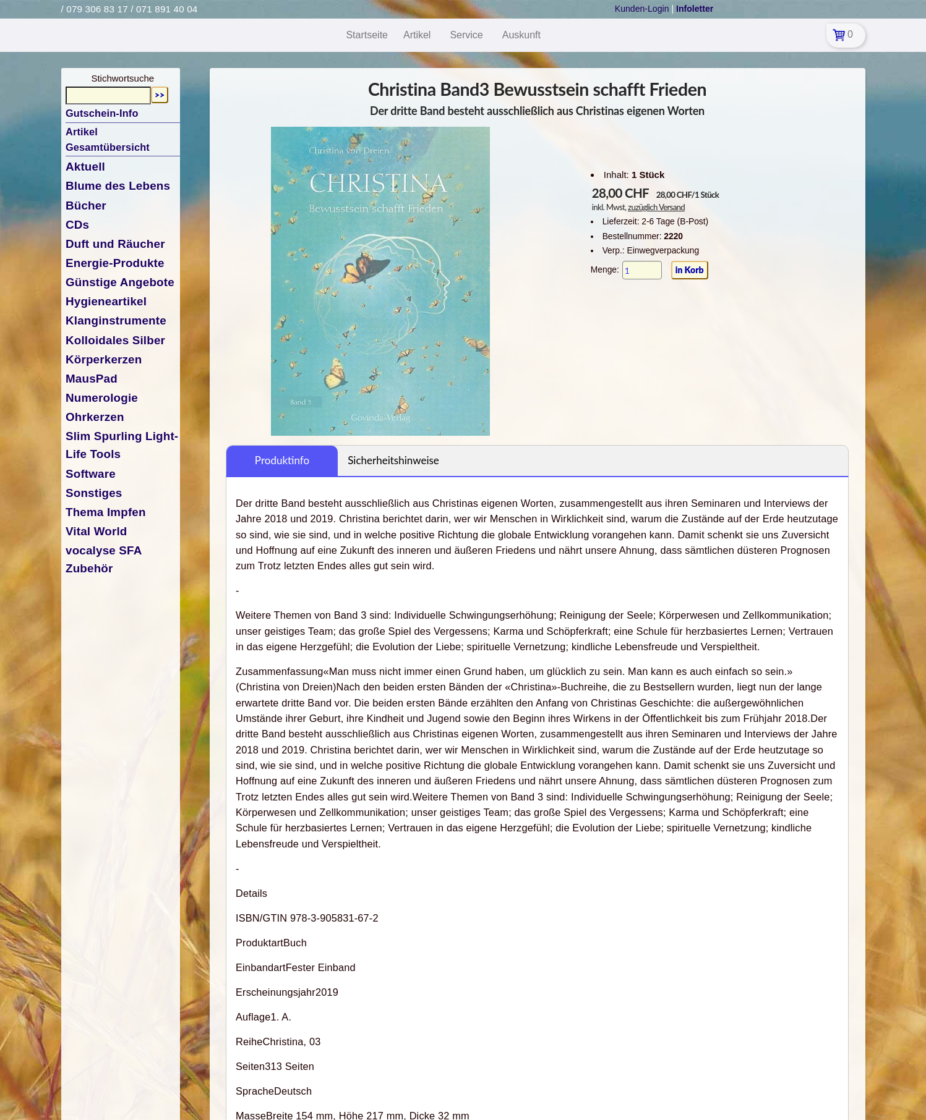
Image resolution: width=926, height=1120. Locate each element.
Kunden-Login (642, 9)
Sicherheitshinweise (393, 460)
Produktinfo (282, 460)
